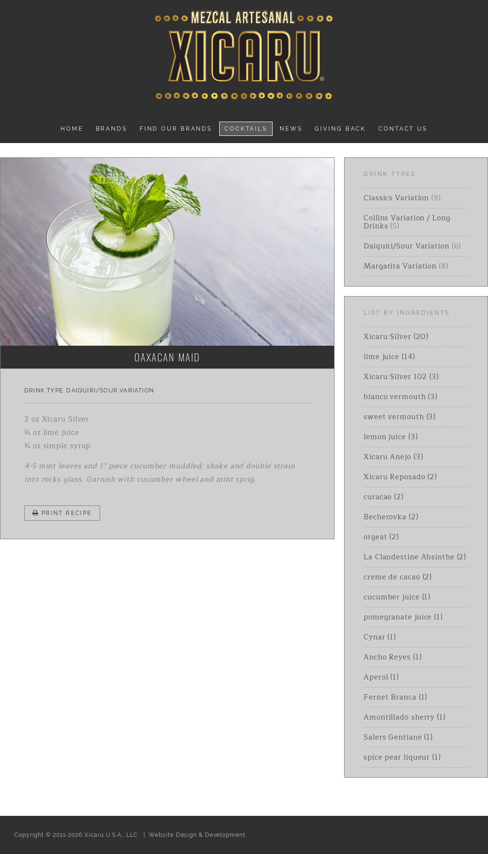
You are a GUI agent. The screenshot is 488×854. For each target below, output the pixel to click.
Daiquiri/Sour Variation (110, 390)
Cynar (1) (380, 637)
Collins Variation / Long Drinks (407, 222)
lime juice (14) (389, 357)
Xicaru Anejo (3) (393, 457)
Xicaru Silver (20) (396, 337)
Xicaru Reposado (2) (400, 477)
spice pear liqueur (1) (402, 757)
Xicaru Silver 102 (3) (401, 377)
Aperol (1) (381, 677)
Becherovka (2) (391, 517)
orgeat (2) (381, 537)
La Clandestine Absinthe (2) (415, 557)
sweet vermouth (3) (400, 417)
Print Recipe (62, 513)
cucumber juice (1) (397, 597)
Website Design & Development (197, 835)
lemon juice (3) (391, 437)
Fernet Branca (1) (395, 697)
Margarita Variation (400, 266)
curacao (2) (384, 497)
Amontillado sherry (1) (405, 717)
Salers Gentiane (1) (398, 737)
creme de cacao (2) (398, 577)
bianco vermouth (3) (400, 397)
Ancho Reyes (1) (393, 657)
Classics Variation (396, 198)
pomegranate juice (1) (403, 617)
